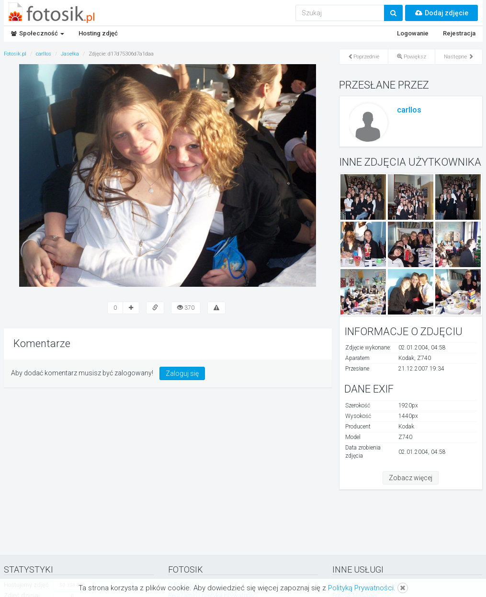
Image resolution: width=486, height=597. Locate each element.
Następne (459, 57)
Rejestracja (459, 33)
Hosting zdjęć (98, 33)
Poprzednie (363, 57)
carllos (409, 109)
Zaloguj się (182, 373)
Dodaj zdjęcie (441, 13)
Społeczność (37, 33)
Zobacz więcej (410, 478)
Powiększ (411, 57)
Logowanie (413, 33)
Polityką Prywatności (361, 588)
